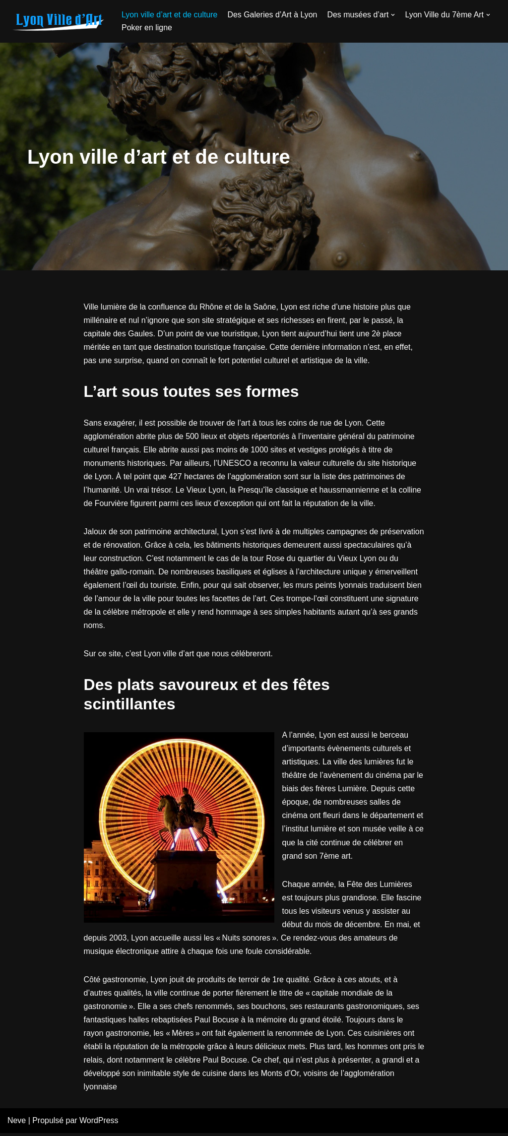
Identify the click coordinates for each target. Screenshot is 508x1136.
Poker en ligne (147, 27)
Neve (16, 1124)
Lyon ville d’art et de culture (170, 14)
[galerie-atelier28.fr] (57, 21)
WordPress (99, 1124)
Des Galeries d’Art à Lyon (273, 14)
